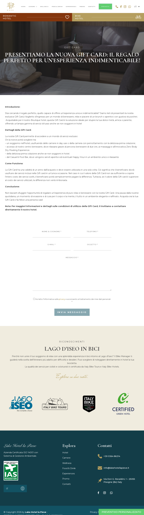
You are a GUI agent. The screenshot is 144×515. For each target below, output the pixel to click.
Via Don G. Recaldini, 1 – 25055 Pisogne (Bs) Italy (116, 480)
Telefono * (93, 233)
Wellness (66, 463)
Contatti (66, 484)
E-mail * (52, 246)
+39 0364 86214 (109, 456)
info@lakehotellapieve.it (113, 468)
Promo (65, 478)
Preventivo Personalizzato (121, 512)
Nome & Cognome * (52, 233)
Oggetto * (93, 246)
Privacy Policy (97, 512)
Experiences (68, 473)
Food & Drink (69, 468)
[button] (136, 6)
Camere (66, 458)
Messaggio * (72, 273)
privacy (62, 299)
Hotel (65, 452)
